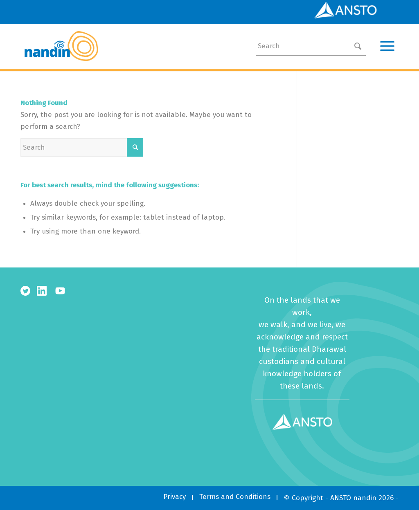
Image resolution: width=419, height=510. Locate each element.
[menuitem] (174, 496)
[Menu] (384, 46)
